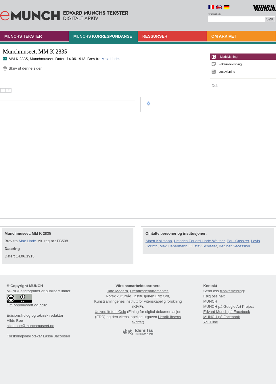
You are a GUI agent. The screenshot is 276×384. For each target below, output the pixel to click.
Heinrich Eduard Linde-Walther (199, 241)
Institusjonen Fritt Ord (151, 296)
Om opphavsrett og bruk (27, 305)
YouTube (210, 322)
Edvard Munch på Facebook (226, 312)
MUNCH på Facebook (221, 317)
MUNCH (210, 301)
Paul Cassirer (238, 241)
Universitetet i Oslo (110, 312)
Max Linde (110, 59)
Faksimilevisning (230, 64)
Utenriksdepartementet (149, 291)
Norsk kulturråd (118, 296)
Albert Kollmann (158, 241)
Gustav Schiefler (203, 246)
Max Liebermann (173, 246)
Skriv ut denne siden (26, 68)
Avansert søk (214, 13)
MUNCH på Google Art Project (228, 306)
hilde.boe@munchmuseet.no (30, 326)
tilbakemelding (232, 291)
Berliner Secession (234, 246)
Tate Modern (117, 291)
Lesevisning (226, 71)
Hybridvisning (227, 56)
